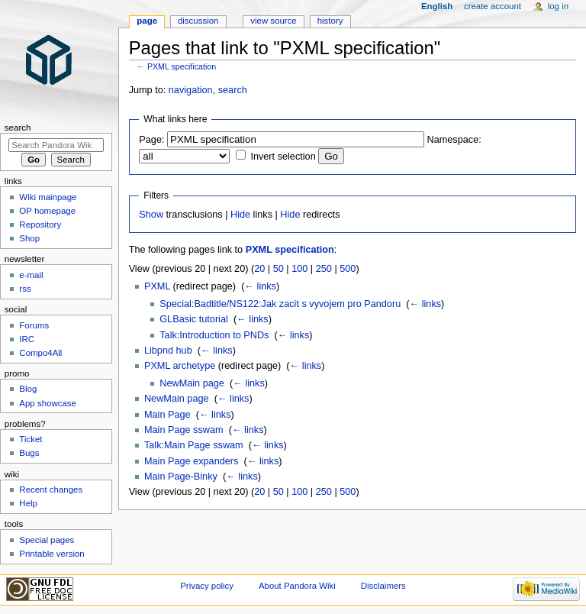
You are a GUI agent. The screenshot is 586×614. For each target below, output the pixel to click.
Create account (492, 6)
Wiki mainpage (47, 197)
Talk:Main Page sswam (193, 445)
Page (147, 20)
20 (259, 268)
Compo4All (40, 352)
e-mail (31, 275)
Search (18, 127)
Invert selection (282, 156)
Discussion (198, 20)
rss (25, 288)
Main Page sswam (184, 430)
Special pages (46, 540)
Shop (29, 238)
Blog (28, 388)
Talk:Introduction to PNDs (214, 335)
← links (260, 286)
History (330, 20)
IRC (26, 339)
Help (28, 503)
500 (348, 268)
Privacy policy (206, 585)
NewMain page (191, 383)
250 (324, 268)
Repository (40, 224)
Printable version (51, 553)
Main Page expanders (191, 461)
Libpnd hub (168, 350)
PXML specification (181, 66)
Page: (151, 139)
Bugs (29, 452)
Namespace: (454, 139)
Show (151, 214)
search (232, 90)
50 (278, 268)
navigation (191, 90)
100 (299, 268)
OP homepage (47, 210)
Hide (240, 214)
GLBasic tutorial (193, 319)
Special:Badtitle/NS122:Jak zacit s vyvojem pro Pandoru (280, 304)
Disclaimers (383, 585)
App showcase (47, 403)
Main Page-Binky (180, 476)
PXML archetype (179, 365)
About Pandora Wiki (297, 585)
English (436, 6)
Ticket (30, 439)
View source (273, 20)
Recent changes (50, 489)
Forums (34, 325)
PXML (157, 286)
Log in (558, 6)
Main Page (167, 414)
